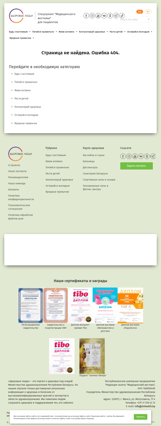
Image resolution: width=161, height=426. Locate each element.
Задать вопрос (136, 165)
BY (148, 11)
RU (139, 11)
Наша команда (16, 183)
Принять (140, 416)
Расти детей (118, 32)
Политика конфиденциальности (21, 197)
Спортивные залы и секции (99, 179)
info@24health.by (145, 406)
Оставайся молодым (140, 32)
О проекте (14, 165)
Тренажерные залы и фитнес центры (95, 187)
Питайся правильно (44, 32)
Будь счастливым (20, 32)
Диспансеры (90, 167)
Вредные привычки (22, 38)
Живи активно (68, 32)
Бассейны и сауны (94, 155)
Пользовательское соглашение (19, 207)
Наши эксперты (17, 171)
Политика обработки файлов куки (20, 216)
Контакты (13, 189)
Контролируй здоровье (93, 32)
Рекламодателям (18, 177)
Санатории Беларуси (95, 173)
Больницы (89, 161)
